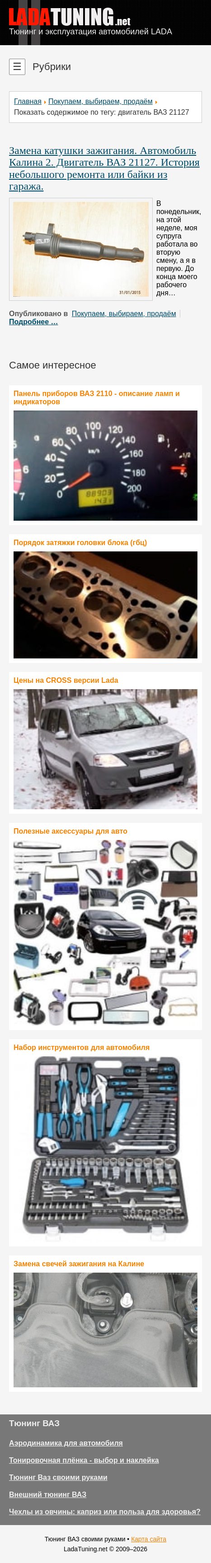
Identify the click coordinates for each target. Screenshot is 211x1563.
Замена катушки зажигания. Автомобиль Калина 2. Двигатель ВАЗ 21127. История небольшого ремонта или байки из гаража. (104, 168)
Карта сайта (148, 1539)
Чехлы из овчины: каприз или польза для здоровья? (105, 1512)
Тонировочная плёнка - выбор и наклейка (84, 1460)
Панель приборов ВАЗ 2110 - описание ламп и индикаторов (97, 398)
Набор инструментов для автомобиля (82, 1047)
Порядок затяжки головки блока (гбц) (80, 542)
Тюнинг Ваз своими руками (58, 1477)
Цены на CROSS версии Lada (66, 680)
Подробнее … (33, 322)
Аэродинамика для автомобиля (66, 1443)
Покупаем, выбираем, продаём (100, 101)
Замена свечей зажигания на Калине (79, 1264)
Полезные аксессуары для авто (70, 831)
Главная (28, 101)
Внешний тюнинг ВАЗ (47, 1494)
